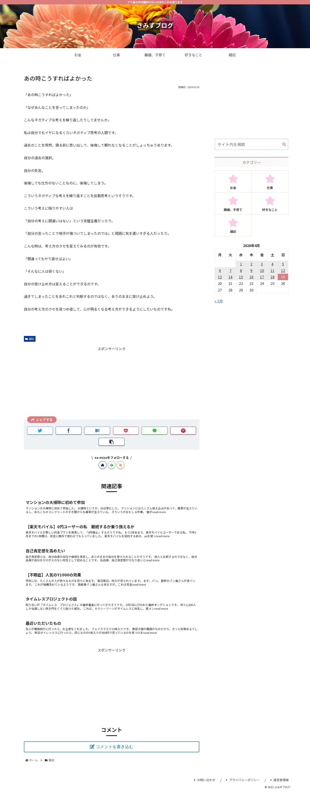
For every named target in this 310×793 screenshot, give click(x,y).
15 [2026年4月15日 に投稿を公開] (241, 276)
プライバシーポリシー (243, 780)
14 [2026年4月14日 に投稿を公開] (230, 276)
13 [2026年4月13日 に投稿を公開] (220, 276)
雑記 (29, 339)
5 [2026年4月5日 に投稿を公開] (283, 264)
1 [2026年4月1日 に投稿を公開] (241, 264)
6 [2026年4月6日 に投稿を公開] (220, 270)
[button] (284, 145)
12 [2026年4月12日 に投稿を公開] (283, 270)
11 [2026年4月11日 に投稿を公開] (272, 270)
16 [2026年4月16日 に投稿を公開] (251, 276)
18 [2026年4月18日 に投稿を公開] (272, 276)
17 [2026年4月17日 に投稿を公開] (262, 276)
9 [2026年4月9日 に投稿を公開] (251, 270)
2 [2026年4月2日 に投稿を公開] (251, 264)
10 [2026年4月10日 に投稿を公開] (262, 270)
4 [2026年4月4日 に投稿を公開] (272, 264)
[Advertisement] (111, 382)
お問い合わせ (205, 780)
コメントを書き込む (114, 746)
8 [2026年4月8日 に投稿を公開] (241, 270)
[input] (251, 144)
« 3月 (219, 301)
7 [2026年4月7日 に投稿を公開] (231, 270)
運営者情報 (280, 780)
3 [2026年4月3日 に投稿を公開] (262, 264)
